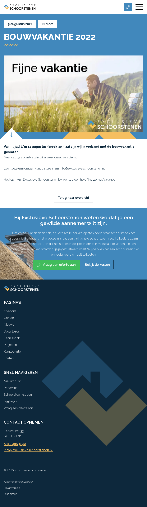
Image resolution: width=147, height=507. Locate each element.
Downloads (12, 331)
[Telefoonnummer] (128, 7)
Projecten (10, 345)
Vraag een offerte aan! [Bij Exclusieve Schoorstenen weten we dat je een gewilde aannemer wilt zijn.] (59, 265)
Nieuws (9, 324)
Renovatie (10, 388)
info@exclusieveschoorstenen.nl (82, 168)
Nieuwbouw (12, 381)
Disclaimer (10, 494)
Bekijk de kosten (97, 265)
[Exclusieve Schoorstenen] (19, 7)
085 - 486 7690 (15, 444)
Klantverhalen (13, 351)
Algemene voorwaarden (19, 481)
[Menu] (139, 7)
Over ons (10, 311)
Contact (9, 318)
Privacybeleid (12, 487)
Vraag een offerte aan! (19, 408)
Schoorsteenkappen (18, 394)
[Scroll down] (11, 138)
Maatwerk (10, 401)
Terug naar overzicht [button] (73, 198)
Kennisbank (12, 338)
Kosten (9, 358)
